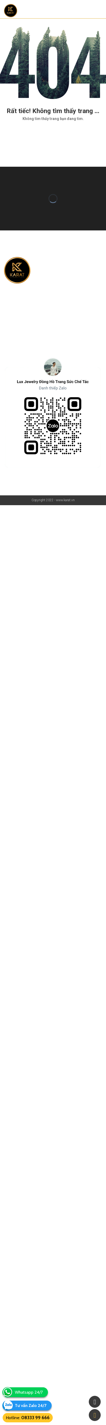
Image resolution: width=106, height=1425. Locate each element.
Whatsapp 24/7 (29, 1392)
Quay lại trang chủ (53, 134)
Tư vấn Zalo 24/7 (30, 1405)
